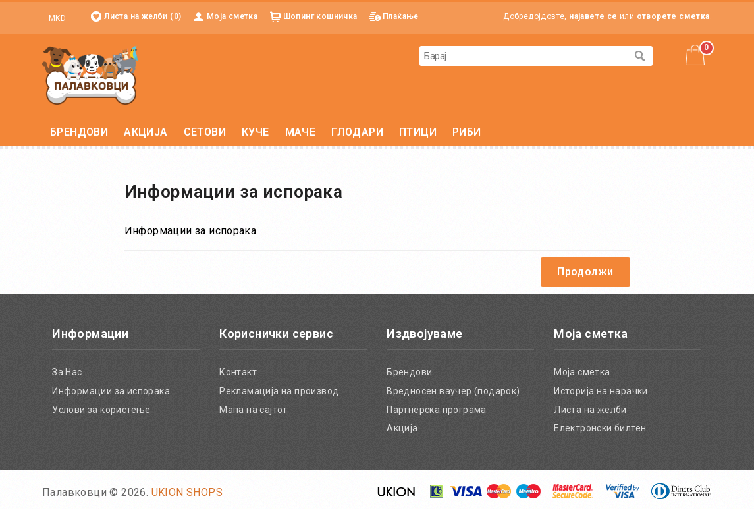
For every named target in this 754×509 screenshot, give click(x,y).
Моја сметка (232, 16)
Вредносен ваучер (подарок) (453, 391)
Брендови (409, 372)
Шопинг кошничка (320, 16)
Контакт (238, 372)
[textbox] (522, 56)
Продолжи (585, 271)
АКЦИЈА (145, 132)
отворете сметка (673, 16)
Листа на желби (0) (142, 16)
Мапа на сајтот (253, 409)
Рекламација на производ (278, 391)
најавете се (593, 16)
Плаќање (401, 16)
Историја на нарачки (601, 391)
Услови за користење (101, 409)
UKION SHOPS (187, 492)
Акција (402, 428)
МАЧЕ (300, 132)
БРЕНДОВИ (79, 132)
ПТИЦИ (418, 132)
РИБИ (466, 132)
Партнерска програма (437, 409)
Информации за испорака (111, 391)
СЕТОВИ (205, 132)
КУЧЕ (255, 132)
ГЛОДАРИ (357, 132)
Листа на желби (590, 409)
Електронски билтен (600, 428)
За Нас (67, 372)
